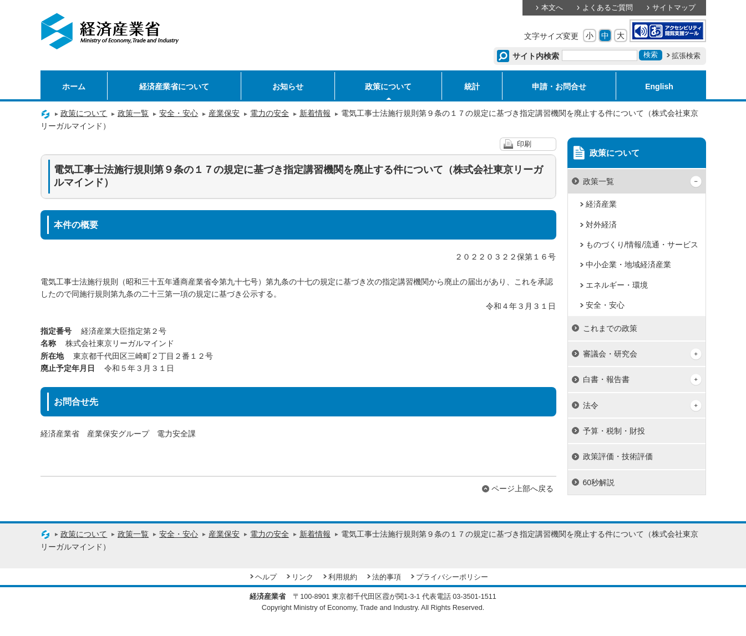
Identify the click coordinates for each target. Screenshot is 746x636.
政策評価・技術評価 (618, 456)
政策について (388, 86)
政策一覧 (133, 113)
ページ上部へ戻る (522, 488)
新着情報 (315, 113)
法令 (590, 405)
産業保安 (224, 113)
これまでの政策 (610, 328)
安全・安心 (178, 113)
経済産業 (601, 204)
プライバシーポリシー (452, 577)
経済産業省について (174, 86)
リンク (302, 577)
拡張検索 (686, 56)
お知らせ (287, 86)
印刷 (524, 144)
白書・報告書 (606, 379)
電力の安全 (269, 113)
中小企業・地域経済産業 (628, 264)
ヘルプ (266, 577)
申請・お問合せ (559, 86)
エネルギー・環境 (617, 285)
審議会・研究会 (610, 353)
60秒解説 (599, 482)
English (659, 86)
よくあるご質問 (607, 8)
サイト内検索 (536, 56)
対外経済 (601, 224)
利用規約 (342, 577)
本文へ (552, 8)
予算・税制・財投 (614, 430)
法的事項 (386, 577)
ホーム (73, 86)
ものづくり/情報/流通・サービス (642, 244)
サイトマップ (674, 8)
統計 (472, 86)
